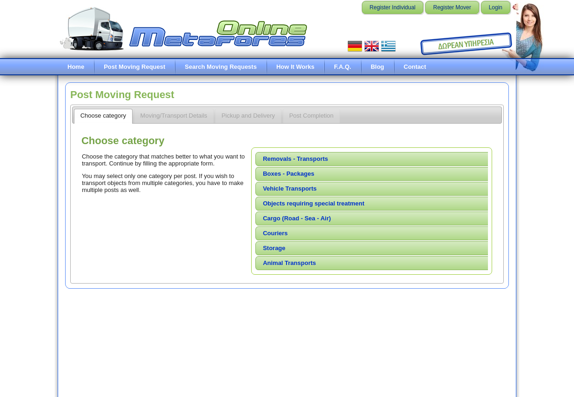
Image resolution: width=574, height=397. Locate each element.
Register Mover (452, 7)
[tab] (103, 116)
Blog (377, 66)
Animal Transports (289, 262)
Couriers (275, 233)
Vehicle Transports (290, 188)
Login (495, 7)
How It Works (295, 66)
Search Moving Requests (221, 66)
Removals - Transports (295, 158)
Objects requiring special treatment (313, 203)
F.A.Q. (342, 66)
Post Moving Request (134, 66)
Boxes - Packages (288, 173)
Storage (274, 248)
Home (75, 66)
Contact (415, 66)
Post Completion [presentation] (311, 115)
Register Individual (393, 7)
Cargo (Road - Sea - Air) (297, 218)
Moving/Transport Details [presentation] (173, 115)
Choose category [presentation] (103, 115)
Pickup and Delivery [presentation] (248, 115)
